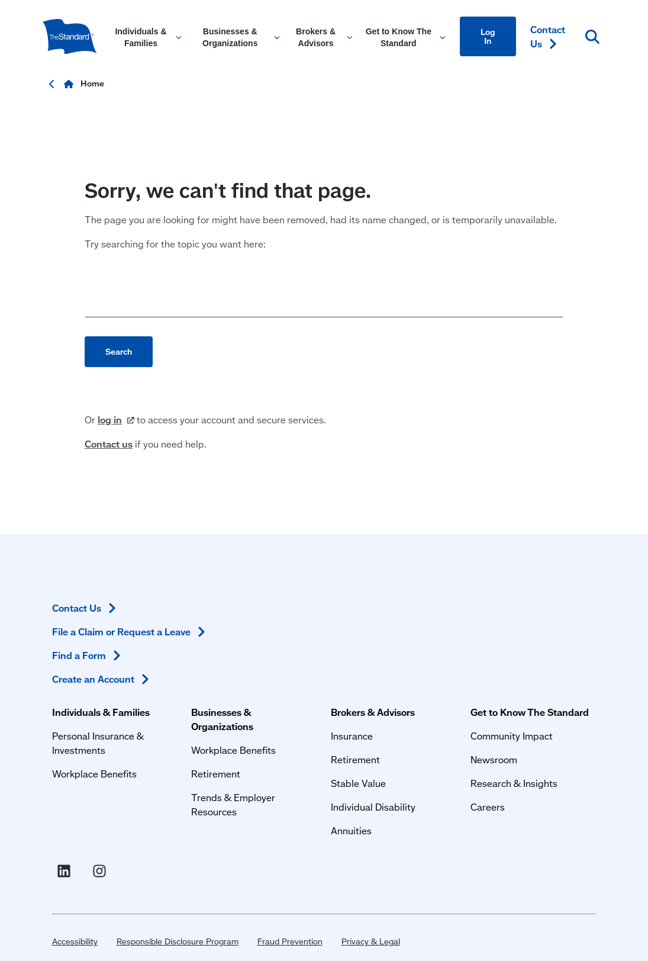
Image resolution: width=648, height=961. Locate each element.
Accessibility (65, 834)
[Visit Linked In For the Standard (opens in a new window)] (529, 755)
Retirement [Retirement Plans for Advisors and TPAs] (303, 657)
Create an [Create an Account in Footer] (542, 716)
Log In (488, 36)
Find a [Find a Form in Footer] (551, 686)
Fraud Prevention (280, 834)
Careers (413, 719)
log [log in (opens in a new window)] (116, 448)
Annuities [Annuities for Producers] (299, 728)
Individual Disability (321, 705)
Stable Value (306, 681)
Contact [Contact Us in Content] (547, 36)
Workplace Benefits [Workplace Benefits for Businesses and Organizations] (202, 648)
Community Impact (437, 648)
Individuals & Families (91, 610)
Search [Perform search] (118, 379)
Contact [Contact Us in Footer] (549, 610)
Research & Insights (439, 695)
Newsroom (419, 672)
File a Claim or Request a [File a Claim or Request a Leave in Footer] (546, 648)
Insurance (300, 634)
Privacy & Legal (361, 834)
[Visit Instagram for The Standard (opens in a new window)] (564, 755)
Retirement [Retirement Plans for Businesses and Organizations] (184, 672)
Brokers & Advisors (321, 610)
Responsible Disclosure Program (168, 834)
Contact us (109, 472)
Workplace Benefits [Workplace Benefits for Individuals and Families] (85, 672)
